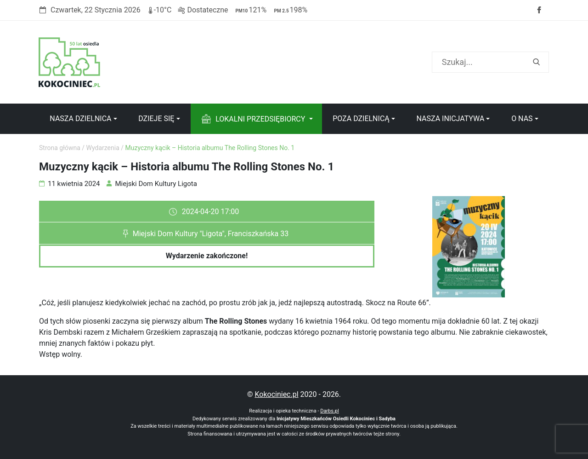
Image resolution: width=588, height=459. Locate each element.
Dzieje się (156, 118)
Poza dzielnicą (361, 118)
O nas (521, 118)
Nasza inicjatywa (450, 118)
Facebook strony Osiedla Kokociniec (539, 10)
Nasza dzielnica (80, 118)
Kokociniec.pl (276, 394)
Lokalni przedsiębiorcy (260, 119)
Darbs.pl (329, 411)
